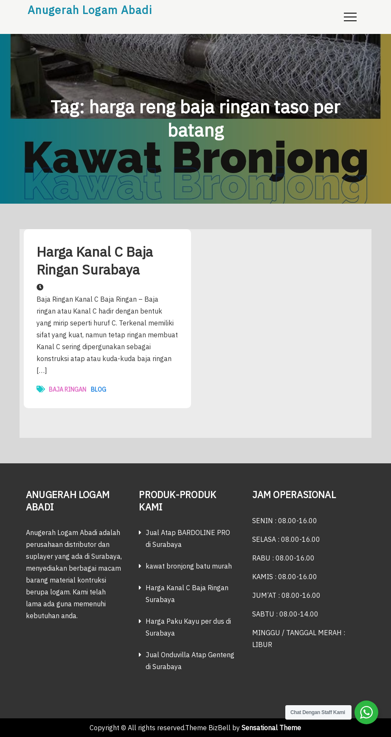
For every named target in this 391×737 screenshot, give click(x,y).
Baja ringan (67, 389)
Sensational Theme (271, 727)
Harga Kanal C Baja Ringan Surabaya (95, 260)
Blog (98, 389)
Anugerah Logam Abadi (90, 10)
